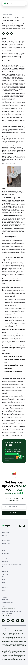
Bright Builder (5, 532)
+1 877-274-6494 (6, 615)
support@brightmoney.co (8, 608)
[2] (12, 122)
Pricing (4, 577)
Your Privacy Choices (7, 556)
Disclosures (5, 561)
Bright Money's (15, 95)
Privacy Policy (5, 553)
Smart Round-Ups (6, 538)
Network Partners (6, 566)
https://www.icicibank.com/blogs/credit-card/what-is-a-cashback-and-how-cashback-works (14, 367)
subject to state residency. (8, 633)
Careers (4, 590)
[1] (17, 90)
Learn (3, 582)
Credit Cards (5, 585)
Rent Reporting (6, 540)
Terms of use (5, 558)
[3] (12, 153)
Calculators (5, 587)
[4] (21, 212)
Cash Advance (5, 546)
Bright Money (9, 157)
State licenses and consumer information (12, 564)
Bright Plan (4, 535)
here (10, 645)
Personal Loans (6, 543)
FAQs (3, 579)
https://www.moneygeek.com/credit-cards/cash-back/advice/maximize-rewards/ (14, 371)
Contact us (5, 574)
